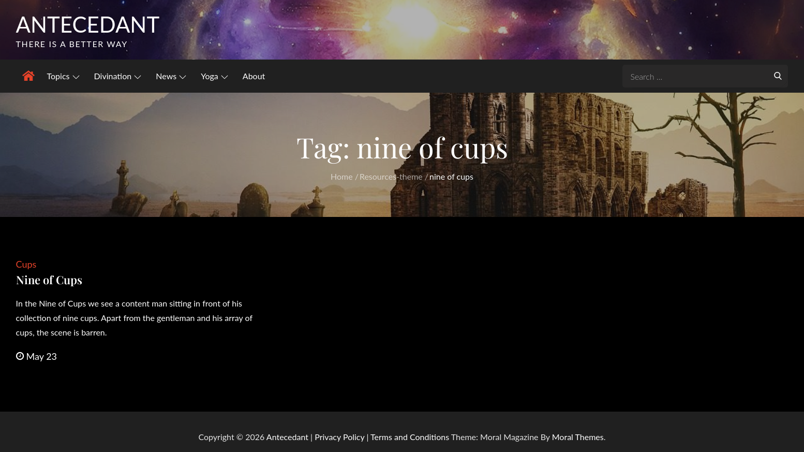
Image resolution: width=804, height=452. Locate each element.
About (254, 76)
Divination (118, 76)
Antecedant (88, 24)
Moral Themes (578, 437)
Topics (63, 76)
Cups (26, 264)
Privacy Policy (339, 437)
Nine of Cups (49, 279)
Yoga (214, 76)
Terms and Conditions (410, 437)
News (171, 76)
